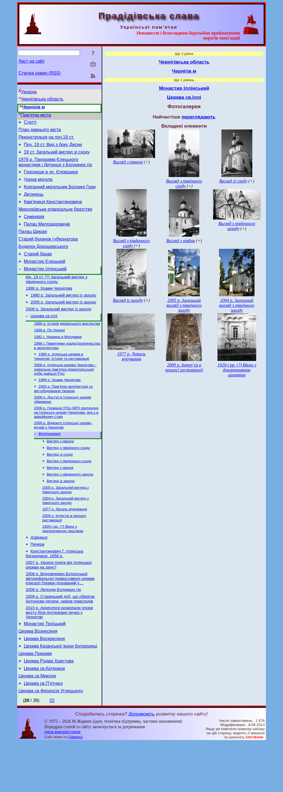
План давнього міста (40, 131)
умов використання (62, 781)
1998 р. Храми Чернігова (49, 306)
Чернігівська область (42, 99)
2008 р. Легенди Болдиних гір (53, 629)
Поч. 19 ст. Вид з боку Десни (53, 148)
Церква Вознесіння (38, 674)
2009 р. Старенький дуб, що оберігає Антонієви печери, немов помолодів (60, 639)
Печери (37, 581)
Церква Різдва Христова (49, 707)
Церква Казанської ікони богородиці (60, 690)
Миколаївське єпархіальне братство (55, 219)
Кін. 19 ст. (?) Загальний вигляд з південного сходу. (56, 296)
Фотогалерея (49, 462)
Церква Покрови (35, 699)
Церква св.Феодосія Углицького (51, 740)
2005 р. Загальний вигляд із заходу (63, 322)
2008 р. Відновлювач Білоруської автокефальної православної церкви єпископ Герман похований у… (60, 617)
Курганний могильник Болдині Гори (60, 194)
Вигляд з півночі (60, 470)
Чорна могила (38, 186)
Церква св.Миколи (37, 724)
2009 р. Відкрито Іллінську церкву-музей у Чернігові (63, 452)
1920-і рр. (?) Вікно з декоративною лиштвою (62, 563)
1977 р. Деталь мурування (64, 543)
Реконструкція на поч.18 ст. (46, 139)
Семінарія (34, 227)
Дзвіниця (39, 573)
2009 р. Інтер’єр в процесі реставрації (184, 367)
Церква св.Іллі (44, 337)
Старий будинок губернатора (48, 252)
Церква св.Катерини (44, 715)
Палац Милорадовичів (47, 235)
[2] (51, 750)
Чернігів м (33, 107)
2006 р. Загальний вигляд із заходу (58, 330)
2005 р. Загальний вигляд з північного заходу (65, 522)
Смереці (76, 787)
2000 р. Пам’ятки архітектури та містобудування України (63, 414)
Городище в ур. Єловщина (51, 177)
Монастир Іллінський (45, 285)
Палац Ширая (33, 244)
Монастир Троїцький (44, 666)
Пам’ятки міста (36, 115)
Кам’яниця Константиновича (53, 210)
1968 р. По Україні (49, 353)
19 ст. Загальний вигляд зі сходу (57, 156)
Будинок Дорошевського (43, 260)
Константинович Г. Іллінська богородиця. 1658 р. (54, 590)
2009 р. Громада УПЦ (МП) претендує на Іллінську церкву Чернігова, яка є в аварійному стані (66, 439)
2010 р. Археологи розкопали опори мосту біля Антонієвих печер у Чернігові (59, 654)
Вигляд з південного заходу (70, 506)
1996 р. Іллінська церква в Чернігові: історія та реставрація (61, 380)
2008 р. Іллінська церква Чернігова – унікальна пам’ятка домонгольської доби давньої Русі (65, 394)
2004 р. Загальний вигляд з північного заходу (65, 533)
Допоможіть (141, 763)
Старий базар (38, 268)
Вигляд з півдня (60, 499)
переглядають (198, 117)
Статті (30, 123)
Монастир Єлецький (44, 277)
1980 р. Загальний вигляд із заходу (63, 314)
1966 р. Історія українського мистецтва (67, 346)
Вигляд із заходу (61, 513)
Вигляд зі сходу (60, 484)
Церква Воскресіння (44, 682)
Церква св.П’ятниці (43, 732)
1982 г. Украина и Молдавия (58, 360)
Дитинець (33, 202)
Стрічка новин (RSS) (40, 73)
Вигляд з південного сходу (69, 491)
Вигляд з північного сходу (68, 477)
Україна (28, 91)
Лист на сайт (32, 61)
